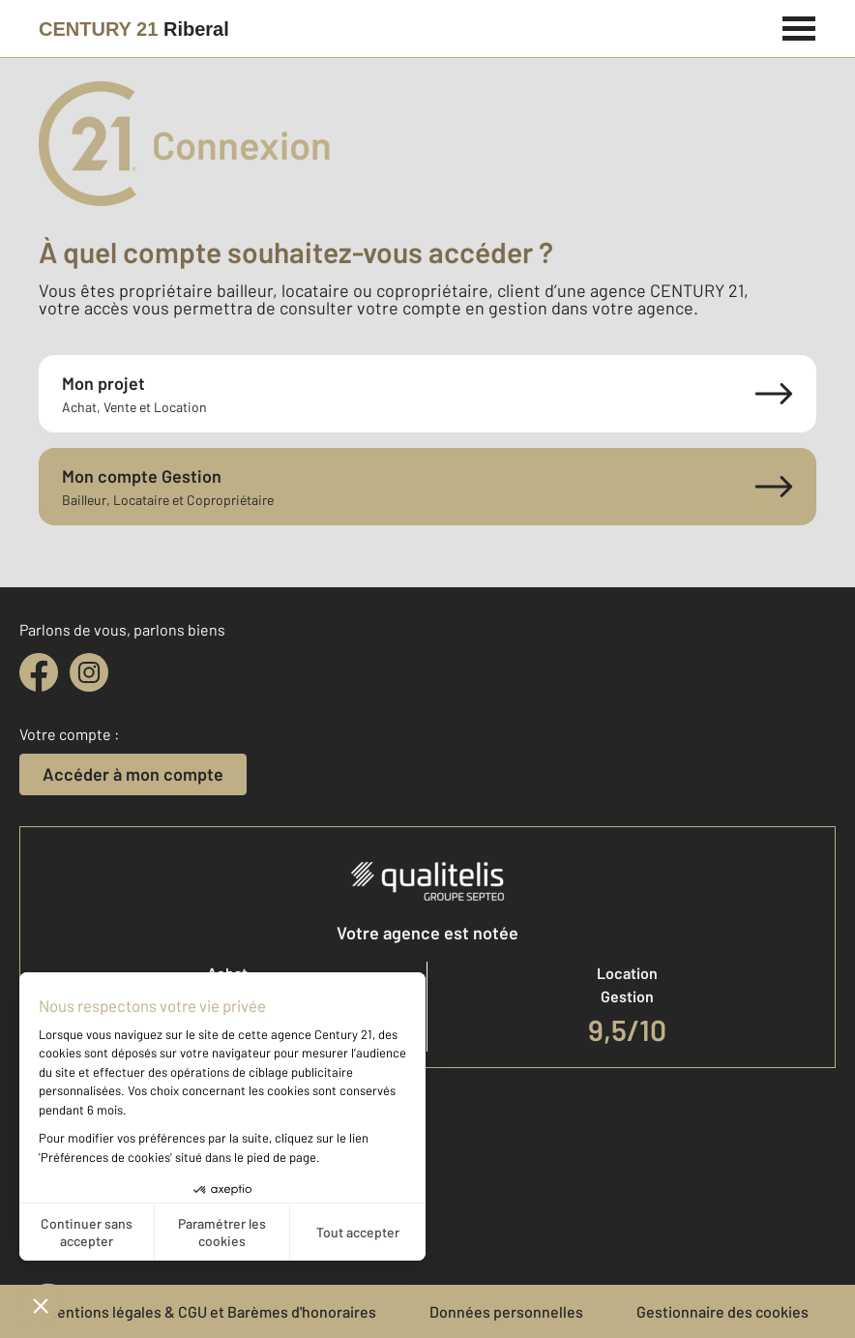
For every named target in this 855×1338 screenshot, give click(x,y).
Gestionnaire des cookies (722, 1311)
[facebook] (38, 672)
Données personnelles (506, 1311)
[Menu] (799, 26)
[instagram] (89, 672)
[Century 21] (134, 29)
